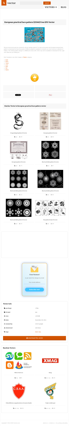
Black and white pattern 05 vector (18, 219)
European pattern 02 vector (19, 162)
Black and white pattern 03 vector (50, 190)
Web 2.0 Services (18, 372)
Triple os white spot (50, 403)
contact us (51, 423)
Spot (6, 66)
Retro (6, 61)
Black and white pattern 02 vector (18, 190)
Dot (6, 68)
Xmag (50, 372)
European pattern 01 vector (50, 133)
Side (39, 332)
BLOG (63, 7)
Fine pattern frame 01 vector (50, 219)
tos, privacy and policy (62, 423)
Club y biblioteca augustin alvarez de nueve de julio (19, 403)
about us (45, 423)
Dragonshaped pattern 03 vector (18, 133)
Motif (6, 60)
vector (11, 3)
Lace (6, 65)
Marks (7, 70)
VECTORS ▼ (51, 7)
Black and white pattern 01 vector (50, 162)
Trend (6, 63)
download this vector (34, 338)
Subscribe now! (34, 289)
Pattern (25, 57)
